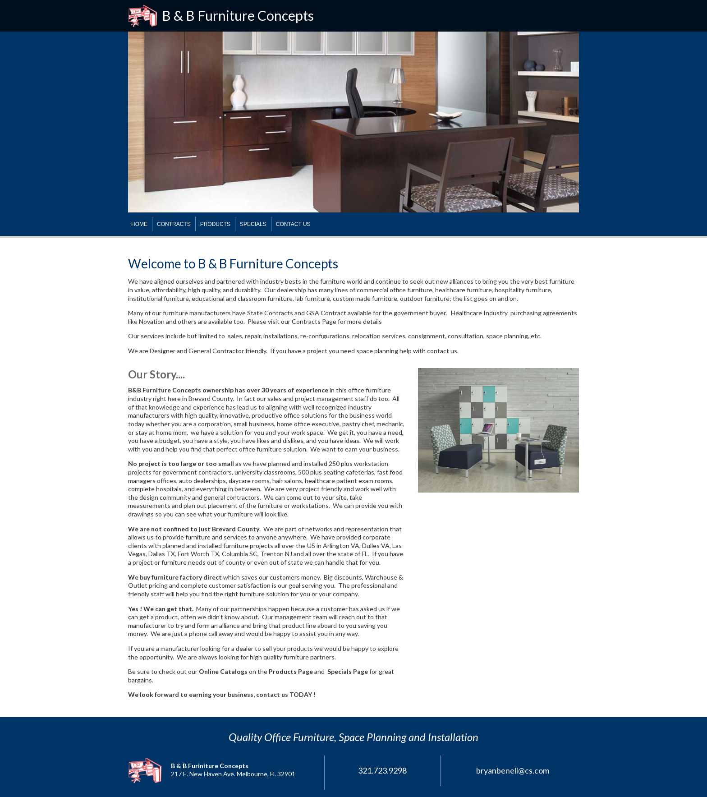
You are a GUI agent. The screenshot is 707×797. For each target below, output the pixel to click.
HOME (139, 224)
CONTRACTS (174, 224)
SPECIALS (253, 224)
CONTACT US (293, 224)
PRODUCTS (215, 224)
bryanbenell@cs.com (512, 770)
